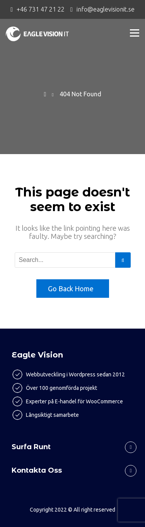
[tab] (72, 444)
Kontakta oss (37, 470)
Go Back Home (71, 288)
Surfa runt (31, 447)
